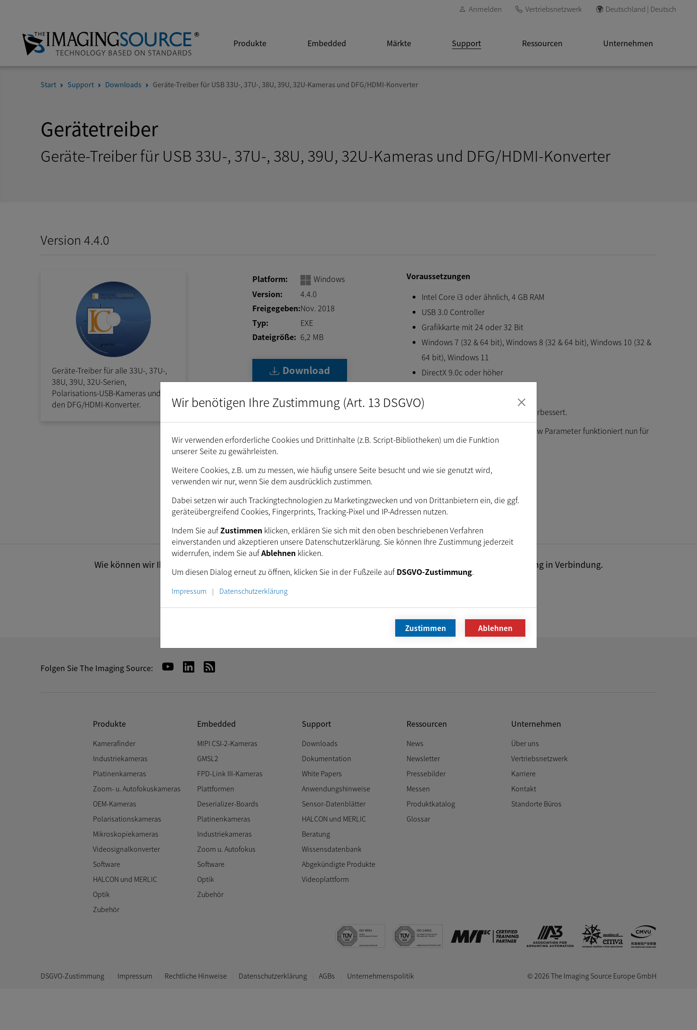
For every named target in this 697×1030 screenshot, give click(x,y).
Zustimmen (425, 628)
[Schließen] (521, 402)
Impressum (189, 591)
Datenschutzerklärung (253, 591)
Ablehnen (495, 628)
